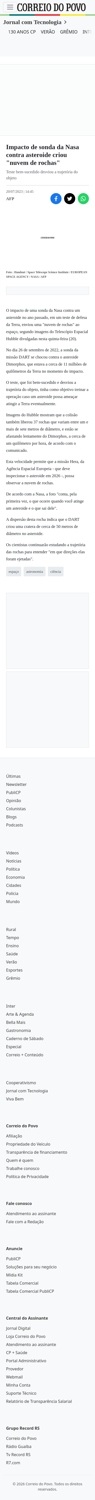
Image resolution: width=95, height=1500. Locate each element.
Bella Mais (15, 1022)
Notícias (13, 861)
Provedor (15, 1369)
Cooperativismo (21, 1082)
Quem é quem (19, 1160)
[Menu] (10, 7)
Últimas (13, 776)
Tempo (12, 937)
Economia (15, 877)
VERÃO (48, 32)
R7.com (13, 1462)
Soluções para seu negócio (31, 1267)
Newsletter (16, 784)
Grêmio (13, 978)
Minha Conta (18, 1385)
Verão (11, 962)
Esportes (14, 970)
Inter (10, 1006)
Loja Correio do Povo (26, 1336)
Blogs (11, 817)
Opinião (13, 800)
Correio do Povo (21, 1438)
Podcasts (14, 825)
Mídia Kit (14, 1275)
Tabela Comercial (22, 1283)
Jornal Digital (18, 1328)
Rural (11, 929)
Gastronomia (18, 1030)
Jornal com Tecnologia (32, 22)
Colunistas (16, 809)
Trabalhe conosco (22, 1168)
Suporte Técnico (21, 1393)
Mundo (13, 901)
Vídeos (12, 853)
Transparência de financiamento (36, 1152)
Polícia (12, 893)
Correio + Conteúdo (24, 1055)
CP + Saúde (16, 1352)
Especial (13, 1046)
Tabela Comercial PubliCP (30, 1291)
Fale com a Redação (25, 1222)
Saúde (12, 954)
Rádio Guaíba (18, 1446)
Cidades (13, 885)
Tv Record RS (18, 1454)
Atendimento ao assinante (31, 1213)
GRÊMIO (69, 32)
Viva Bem (15, 1099)
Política (13, 869)
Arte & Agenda (20, 1014)
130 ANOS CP (22, 32)
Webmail (14, 1377)
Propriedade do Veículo (28, 1144)
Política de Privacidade (27, 1176)
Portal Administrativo (26, 1361)
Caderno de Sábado (24, 1038)
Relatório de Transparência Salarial (39, 1401)
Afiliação (14, 1136)
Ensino (12, 946)
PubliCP (13, 792)
